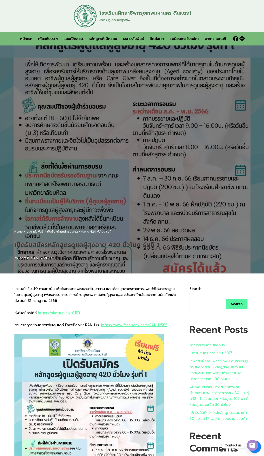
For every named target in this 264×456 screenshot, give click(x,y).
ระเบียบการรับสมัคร (184, 38)
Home (18, 231)
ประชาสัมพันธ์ (133, 38)
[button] (57, 38)
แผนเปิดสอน (73, 38)
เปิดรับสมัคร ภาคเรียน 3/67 (211, 353)
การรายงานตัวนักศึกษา (207, 345)
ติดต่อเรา (157, 38)
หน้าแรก (26, 38)
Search (195, 288)
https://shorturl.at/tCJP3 (59, 312)
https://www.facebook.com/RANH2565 (134, 325)
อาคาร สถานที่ (215, 38)
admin (24, 258)
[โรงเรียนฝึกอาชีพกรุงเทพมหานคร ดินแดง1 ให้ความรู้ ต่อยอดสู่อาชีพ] (132, 16)
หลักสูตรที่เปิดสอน (103, 38)
